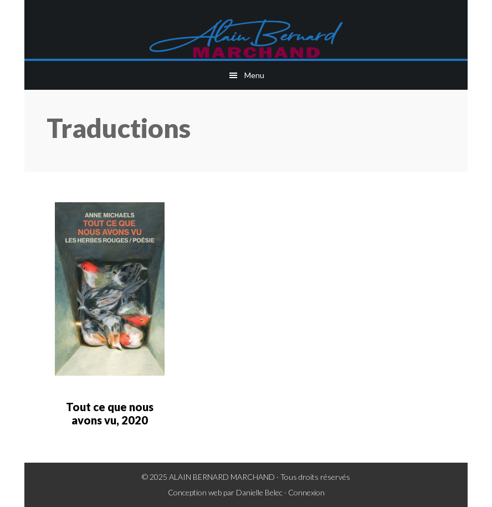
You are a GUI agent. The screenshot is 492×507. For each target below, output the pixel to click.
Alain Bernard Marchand (246, 39)
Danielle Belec (259, 492)
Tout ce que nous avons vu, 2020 (109, 413)
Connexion (306, 492)
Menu (254, 75)
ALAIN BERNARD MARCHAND (222, 477)
